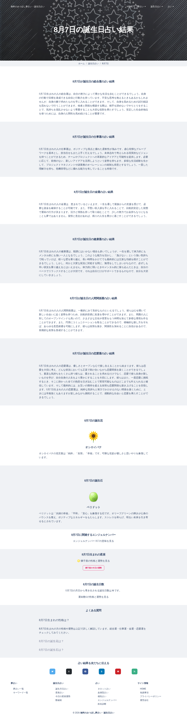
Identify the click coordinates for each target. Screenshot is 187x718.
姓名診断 (102, 704)
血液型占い (103, 692)
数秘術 (58, 700)
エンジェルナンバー (107, 700)
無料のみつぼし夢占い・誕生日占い (28, 6)
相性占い (102, 696)
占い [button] (170, 6)
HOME (130, 6)
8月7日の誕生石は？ (51, 649)
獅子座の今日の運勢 (93, 568)
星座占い (59, 692)
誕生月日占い (61, 689)
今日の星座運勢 (62, 696)
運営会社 (144, 700)
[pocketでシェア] (118, 671)
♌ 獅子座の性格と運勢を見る (93, 560)
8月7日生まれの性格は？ (54, 620)
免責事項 (144, 692)
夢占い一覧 (18, 689)
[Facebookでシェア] (85, 671)
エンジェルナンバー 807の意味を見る (93, 541)
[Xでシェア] (69, 671)
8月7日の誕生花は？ (51, 641)
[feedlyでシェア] (134, 671)
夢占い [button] (141, 6)
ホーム (81, 63)
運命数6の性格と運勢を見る (93, 596)
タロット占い (104, 689)
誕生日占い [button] (156, 6)
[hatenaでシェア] (102, 671)
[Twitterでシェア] (52, 671)
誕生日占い (93, 63)
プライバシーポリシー (150, 696)
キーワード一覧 (20, 692)
